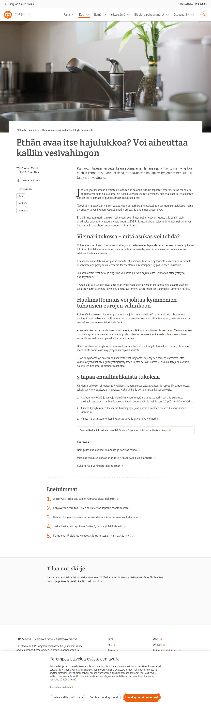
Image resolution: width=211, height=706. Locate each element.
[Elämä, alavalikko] (106, 14)
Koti (81, 14)
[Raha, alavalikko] (74, 14)
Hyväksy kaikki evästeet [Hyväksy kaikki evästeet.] (141, 697)
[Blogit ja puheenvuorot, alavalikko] (168, 14)
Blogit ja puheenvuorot (149, 14)
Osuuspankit (181, 14)
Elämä (97, 14)
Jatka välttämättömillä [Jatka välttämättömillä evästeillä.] (68, 697)
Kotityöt (23, 203)
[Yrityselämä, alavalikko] (129, 14)
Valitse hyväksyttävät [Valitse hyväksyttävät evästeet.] (104, 697)
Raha (66, 14)
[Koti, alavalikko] (88, 14)
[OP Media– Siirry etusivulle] (20, 15)
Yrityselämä (118, 14)
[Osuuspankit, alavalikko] (193, 14)
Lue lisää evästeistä (60, 687)
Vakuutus (23, 210)
